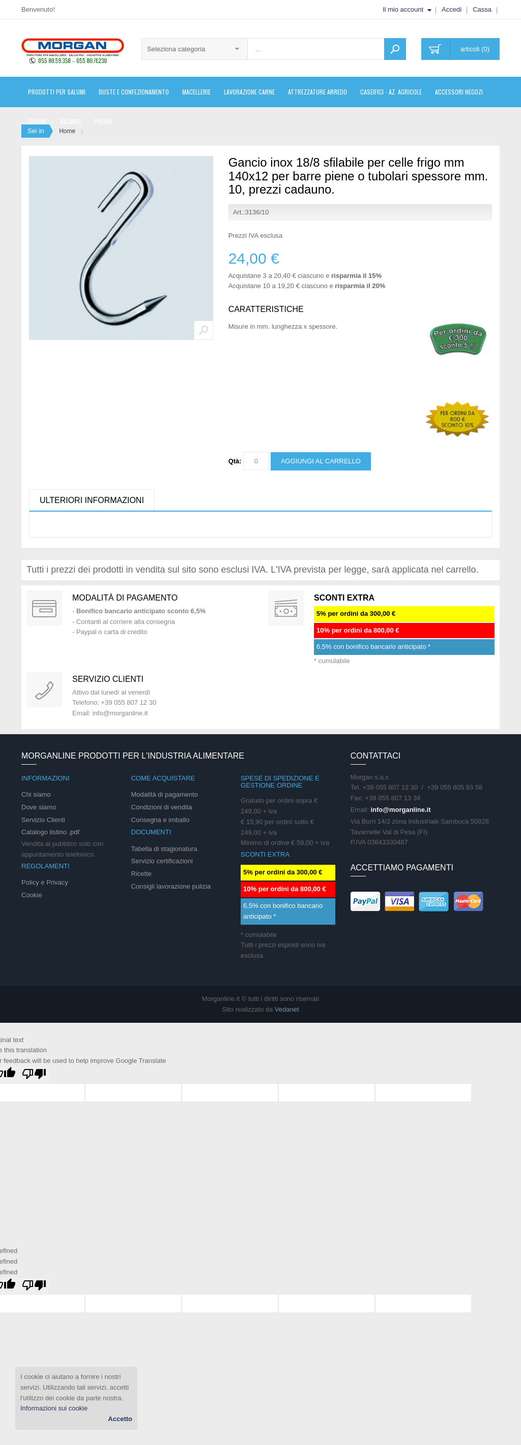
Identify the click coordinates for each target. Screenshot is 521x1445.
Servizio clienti (107, 679)
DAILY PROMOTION (286, 608)
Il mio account (403, 9)
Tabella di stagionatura (164, 849)
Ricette (141, 873)
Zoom (203, 330)
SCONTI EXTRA (344, 597)
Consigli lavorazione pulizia (171, 886)
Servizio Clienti (43, 820)
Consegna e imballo (160, 820)
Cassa (482, 9)
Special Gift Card (44, 608)
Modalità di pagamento (125, 597)
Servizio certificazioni (162, 861)
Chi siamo (36, 794)
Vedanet (287, 1009)
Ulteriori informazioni (92, 500)
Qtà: (235, 461)
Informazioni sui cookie (54, 1408)
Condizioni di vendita (161, 807)
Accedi (451, 9)
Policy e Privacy (44, 882)
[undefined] (34, 1286)
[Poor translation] (34, 1074)
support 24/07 (44, 689)
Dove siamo (38, 807)
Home (67, 131)
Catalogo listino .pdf (50, 832)
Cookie (31, 895)
